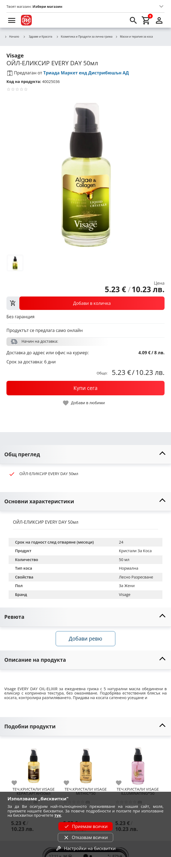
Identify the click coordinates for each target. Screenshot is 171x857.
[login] (159, 20)
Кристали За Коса (135, 550)
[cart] (146, 20)
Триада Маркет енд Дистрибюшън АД (86, 72)
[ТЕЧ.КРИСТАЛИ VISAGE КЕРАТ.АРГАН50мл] (33, 763)
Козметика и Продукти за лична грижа (84, 36)
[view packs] (85, 303)
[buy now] (85, 388)
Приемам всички (85, 826)
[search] (133, 20)
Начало (11, 36)
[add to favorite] (17, 782)
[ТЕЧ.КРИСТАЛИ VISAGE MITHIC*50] (86, 763)
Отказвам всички (85, 837)
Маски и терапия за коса (134, 36)
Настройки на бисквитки (85, 848)
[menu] (11, 20)
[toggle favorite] (84, 403)
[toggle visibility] (85, 454)
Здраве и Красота (37, 36)
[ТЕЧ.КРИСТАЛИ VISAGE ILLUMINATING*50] (138, 763)
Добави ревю (85, 638)
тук (57, 815)
